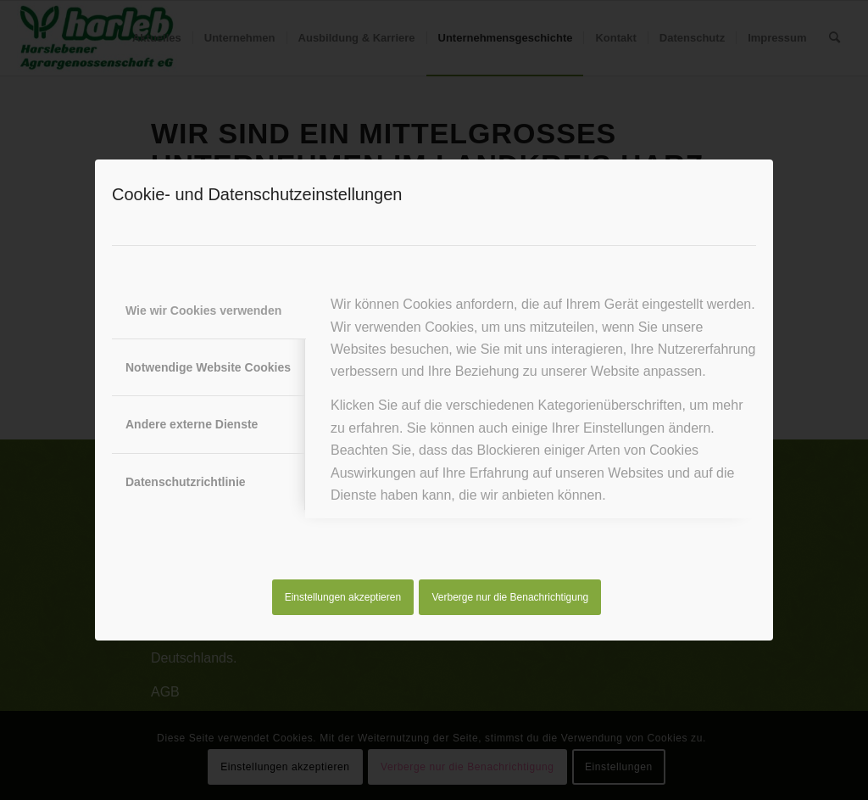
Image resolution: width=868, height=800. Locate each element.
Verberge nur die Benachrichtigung (510, 597)
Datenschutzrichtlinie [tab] (185, 482)
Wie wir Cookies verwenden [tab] (203, 310)
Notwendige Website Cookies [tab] (208, 367)
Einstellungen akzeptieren (343, 597)
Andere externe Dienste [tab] (191, 424)
